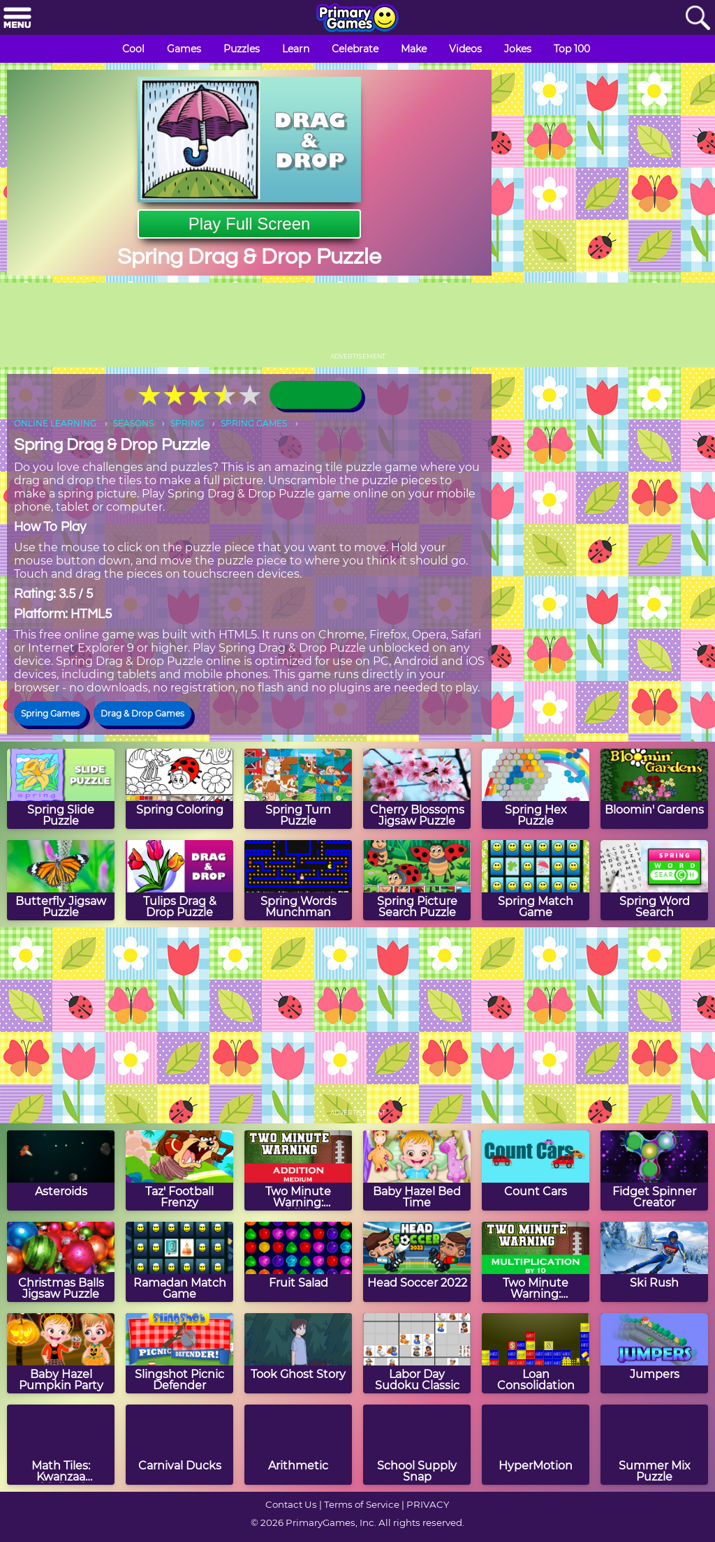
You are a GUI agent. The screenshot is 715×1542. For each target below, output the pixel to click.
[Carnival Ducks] (179, 1445)
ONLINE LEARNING (55, 423)
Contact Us (291, 1504)
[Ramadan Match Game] (179, 1262)
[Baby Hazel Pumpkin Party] (61, 1353)
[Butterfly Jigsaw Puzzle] (61, 880)
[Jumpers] (654, 1353)
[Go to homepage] (357, 19)
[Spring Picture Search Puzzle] (417, 880)
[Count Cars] (535, 1170)
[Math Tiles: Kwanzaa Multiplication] (61, 1445)
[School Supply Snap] (417, 1445)
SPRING (187, 423)
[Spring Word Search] (654, 880)
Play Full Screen (250, 223)
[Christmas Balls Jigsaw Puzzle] (61, 1262)
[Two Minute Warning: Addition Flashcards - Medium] (298, 1170)
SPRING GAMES (254, 423)
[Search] (697, 18)
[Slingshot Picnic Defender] (179, 1353)
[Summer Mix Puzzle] (654, 1445)
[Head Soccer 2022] (417, 1262)
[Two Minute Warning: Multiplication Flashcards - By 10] (535, 1262)
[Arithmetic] (298, 1445)
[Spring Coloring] (179, 789)
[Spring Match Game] (535, 880)
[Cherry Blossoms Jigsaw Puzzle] (417, 789)
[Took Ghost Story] (298, 1353)
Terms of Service (361, 1504)
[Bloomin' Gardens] (654, 789)
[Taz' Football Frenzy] (179, 1170)
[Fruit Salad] (298, 1262)
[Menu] (17, 18)
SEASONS (133, 423)
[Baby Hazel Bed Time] (417, 1170)
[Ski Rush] (654, 1262)
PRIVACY (427, 1504)
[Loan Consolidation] (535, 1353)
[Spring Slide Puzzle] (61, 789)
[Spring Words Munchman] (298, 880)
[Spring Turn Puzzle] (298, 789)
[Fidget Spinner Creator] (654, 1170)
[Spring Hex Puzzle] (535, 789)
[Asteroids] (61, 1170)
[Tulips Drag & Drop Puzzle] (179, 880)
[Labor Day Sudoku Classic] (417, 1353)
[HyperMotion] (535, 1445)
